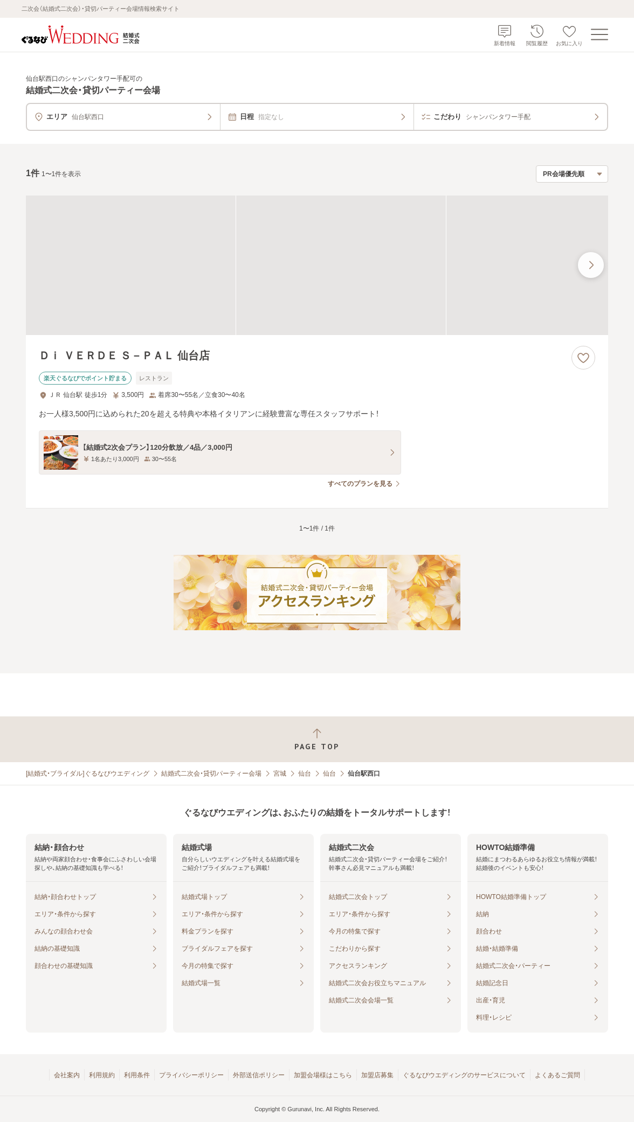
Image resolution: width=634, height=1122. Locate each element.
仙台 (304, 773)
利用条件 (137, 1075)
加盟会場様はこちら (323, 1075)
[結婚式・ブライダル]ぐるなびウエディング (87, 773)
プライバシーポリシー (191, 1075)
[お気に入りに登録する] (583, 358)
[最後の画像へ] (591, 265)
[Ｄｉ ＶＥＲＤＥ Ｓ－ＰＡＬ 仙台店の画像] (317, 265)
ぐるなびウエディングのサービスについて (464, 1075)
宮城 (279, 773)
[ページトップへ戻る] (317, 739)
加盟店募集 (377, 1075)
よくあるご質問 (557, 1075)
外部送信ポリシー (259, 1075)
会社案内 (67, 1075)
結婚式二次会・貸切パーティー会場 (211, 773)
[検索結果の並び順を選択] (572, 174)
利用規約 (102, 1075)
